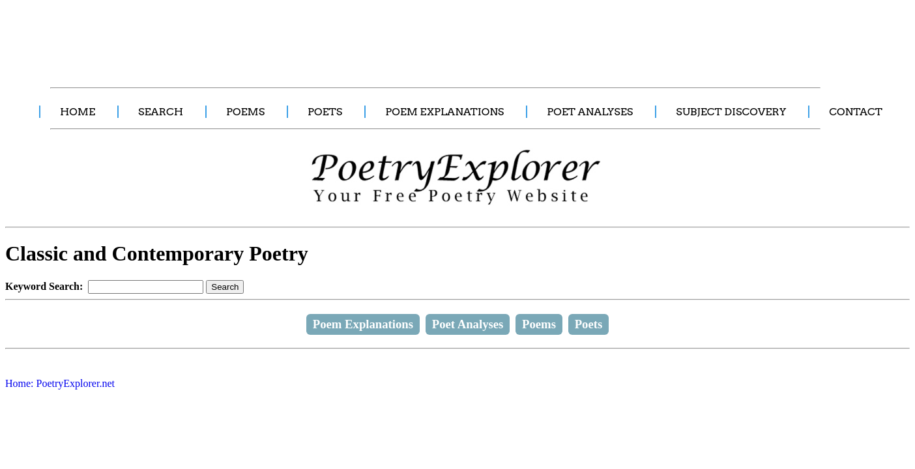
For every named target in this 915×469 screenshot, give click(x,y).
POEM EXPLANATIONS (444, 112)
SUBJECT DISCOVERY (731, 112)
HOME (77, 112)
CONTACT (855, 112)
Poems (539, 324)
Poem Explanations (363, 324)
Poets (589, 324)
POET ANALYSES (590, 112)
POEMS (245, 112)
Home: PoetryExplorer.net (60, 383)
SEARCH (160, 112)
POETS (325, 112)
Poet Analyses (468, 324)
